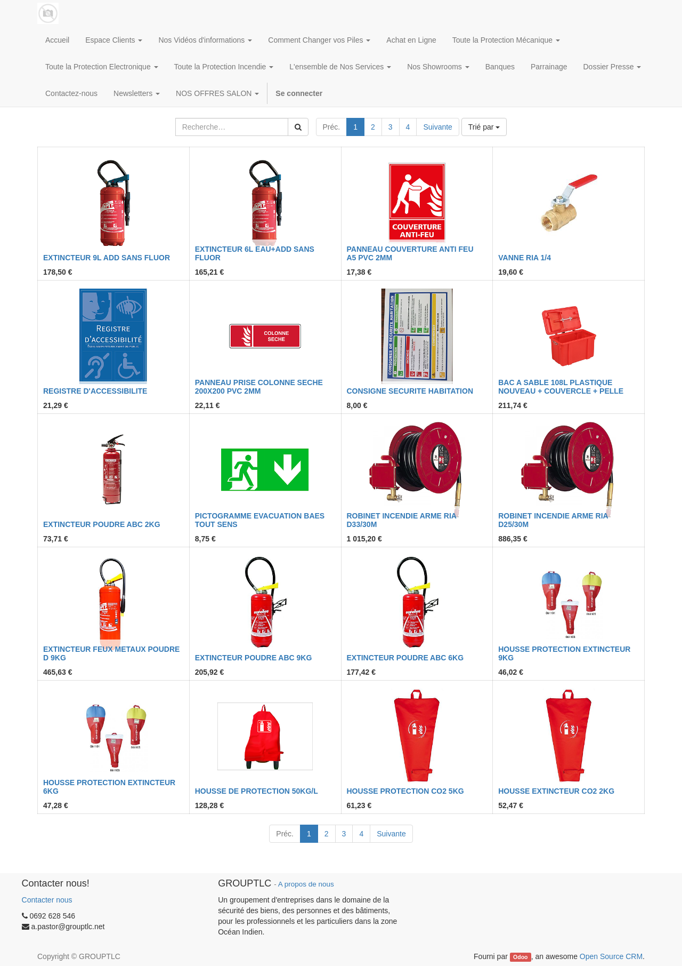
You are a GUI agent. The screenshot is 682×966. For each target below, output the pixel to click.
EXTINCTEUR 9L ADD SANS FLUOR (106, 257)
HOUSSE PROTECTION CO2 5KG (405, 791)
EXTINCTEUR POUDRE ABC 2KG (101, 524)
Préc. (331, 127)
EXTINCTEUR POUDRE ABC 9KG (253, 657)
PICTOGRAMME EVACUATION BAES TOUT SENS (259, 520)
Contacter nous (47, 900)
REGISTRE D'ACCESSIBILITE (95, 391)
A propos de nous (306, 884)
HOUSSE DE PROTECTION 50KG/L (256, 791)
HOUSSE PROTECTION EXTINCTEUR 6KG (109, 786)
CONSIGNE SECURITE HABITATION (410, 391)
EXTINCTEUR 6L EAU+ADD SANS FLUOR (254, 253)
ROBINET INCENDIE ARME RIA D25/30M (553, 520)
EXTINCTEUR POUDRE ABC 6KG (405, 657)
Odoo (520, 957)
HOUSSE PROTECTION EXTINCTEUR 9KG (564, 653)
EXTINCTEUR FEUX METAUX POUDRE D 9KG (111, 653)
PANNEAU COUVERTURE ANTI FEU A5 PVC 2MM (410, 253)
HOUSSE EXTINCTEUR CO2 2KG (556, 791)
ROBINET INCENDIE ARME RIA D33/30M (402, 520)
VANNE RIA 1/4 (524, 257)
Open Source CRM (611, 956)
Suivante (437, 127)
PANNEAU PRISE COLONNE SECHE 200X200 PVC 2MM (259, 386)
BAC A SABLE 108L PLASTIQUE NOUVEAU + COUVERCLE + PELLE (560, 386)
